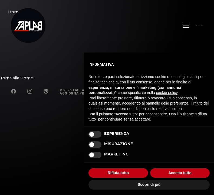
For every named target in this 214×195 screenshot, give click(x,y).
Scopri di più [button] (149, 184)
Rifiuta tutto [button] (118, 173)
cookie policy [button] (166, 92)
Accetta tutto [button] (180, 173)
